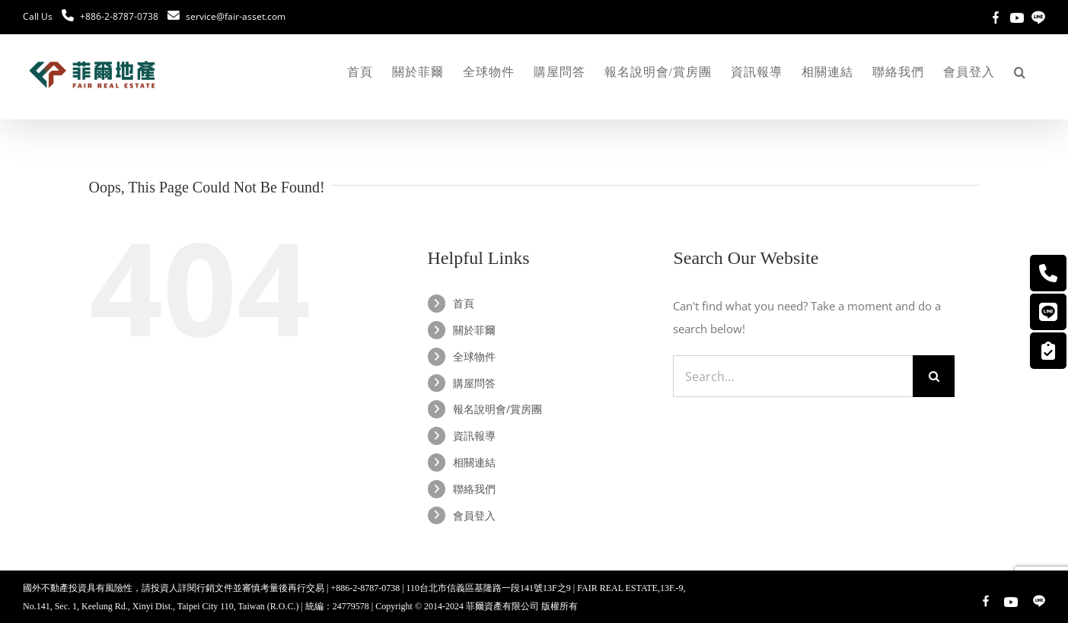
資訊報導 (474, 435)
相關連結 (474, 462)
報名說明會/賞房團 (497, 409)
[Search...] (793, 376)
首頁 (463, 303)
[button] (1020, 72)
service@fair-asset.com (235, 16)
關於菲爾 (474, 330)
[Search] (934, 376)
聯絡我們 (474, 489)
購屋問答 (474, 383)
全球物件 (474, 356)
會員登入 (474, 515)
